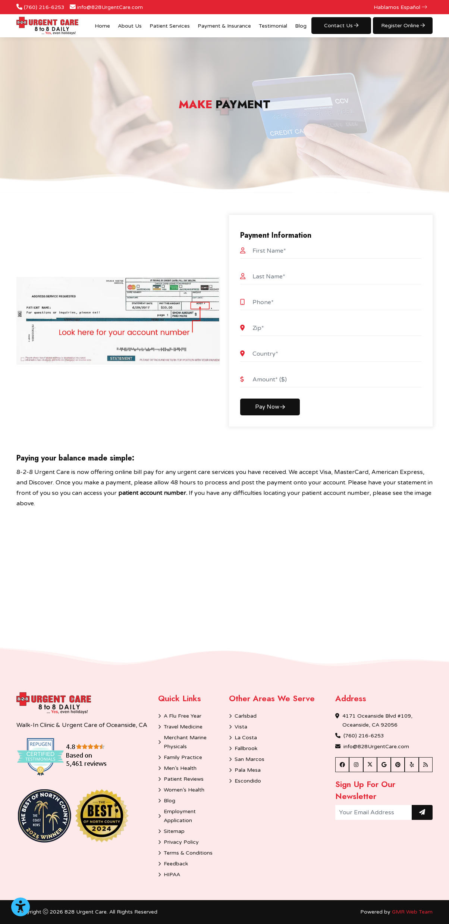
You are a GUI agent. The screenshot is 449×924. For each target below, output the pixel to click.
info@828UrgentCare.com (110, 7)
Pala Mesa (248, 770)
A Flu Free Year (182, 716)
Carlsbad (246, 716)
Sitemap (174, 831)
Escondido (248, 781)
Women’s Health (184, 790)
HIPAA (172, 874)
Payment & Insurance (224, 26)
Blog (301, 26)
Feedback (176, 864)
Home (102, 26)
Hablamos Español (400, 7)
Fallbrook (246, 748)
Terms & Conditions (188, 853)
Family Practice (183, 757)
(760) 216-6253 (44, 7)
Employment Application (180, 816)
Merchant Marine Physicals (185, 742)
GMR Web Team (412, 912)
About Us (130, 26)
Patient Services (170, 26)
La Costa (246, 737)
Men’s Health (180, 768)
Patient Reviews (184, 779)
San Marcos (249, 759)
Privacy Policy (181, 842)
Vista (241, 727)
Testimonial (273, 26)
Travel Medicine (183, 727)
